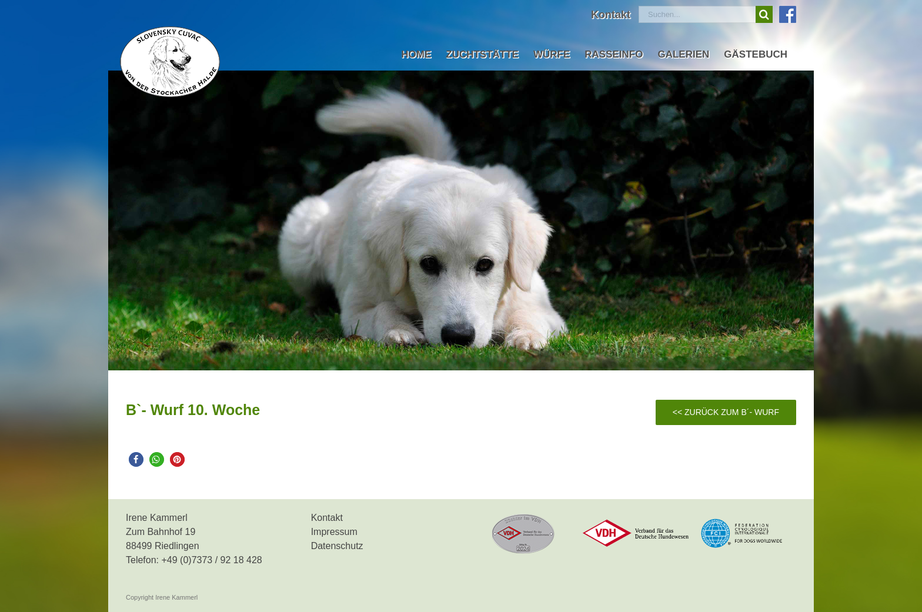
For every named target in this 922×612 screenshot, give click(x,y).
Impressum (334, 532)
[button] (136, 459)
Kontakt (327, 518)
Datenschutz (337, 546)
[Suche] (764, 14)
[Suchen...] (697, 14)
